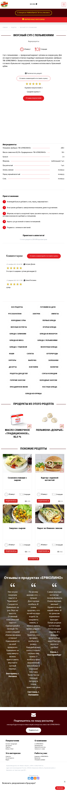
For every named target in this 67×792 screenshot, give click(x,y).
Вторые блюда (49, 327)
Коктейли (33, 367)
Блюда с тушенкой (18, 347)
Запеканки (53, 360)
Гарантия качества (40, 747)
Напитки (54, 367)
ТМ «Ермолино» (33, 13)
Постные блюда (49, 387)
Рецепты (8, 747)
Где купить (9, 745)
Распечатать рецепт (33, 73)
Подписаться (33, 730)
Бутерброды (52, 354)
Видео (7, 759)
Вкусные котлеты (19, 327)
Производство (39, 745)
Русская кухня (14, 314)
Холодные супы (18, 320)
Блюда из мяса (17, 340)
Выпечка (32, 360)
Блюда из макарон (48, 334)
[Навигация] (64, 4)
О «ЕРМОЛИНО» (39, 744)
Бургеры (12, 360)
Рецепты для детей (19, 374)
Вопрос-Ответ (9, 749)
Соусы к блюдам (49, 374)
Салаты (30, 354)
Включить (60, 788)
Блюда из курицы (33, 394)
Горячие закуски (17, 380)
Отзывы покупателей (33, 98)
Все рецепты (33, 558)
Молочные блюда (49, 347)
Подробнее (10, 501)
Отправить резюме (40, 759)
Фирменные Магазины (33, 19)
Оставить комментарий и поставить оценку (33, 78)
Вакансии (37, 758)
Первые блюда (49, 320)
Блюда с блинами (18, 334)
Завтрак (36, 314)
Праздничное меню (19, 387)
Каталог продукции (11, 744)
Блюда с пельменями (47, 340)
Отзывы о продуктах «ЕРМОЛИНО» (33, 578)
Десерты (13, 367)
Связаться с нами (40, 749)
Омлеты (55, 314)
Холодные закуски (48, 380)
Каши (11, 354)
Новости (8, 756)
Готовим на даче (48, 307)
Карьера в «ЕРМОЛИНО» (41, 756)
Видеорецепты (33, 41)
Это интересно (10, 758)
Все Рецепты (17, 307)
